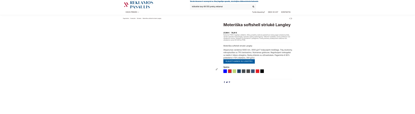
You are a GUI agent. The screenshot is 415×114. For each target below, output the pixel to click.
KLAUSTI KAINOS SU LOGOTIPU (239, 61)
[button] (273, 12)
